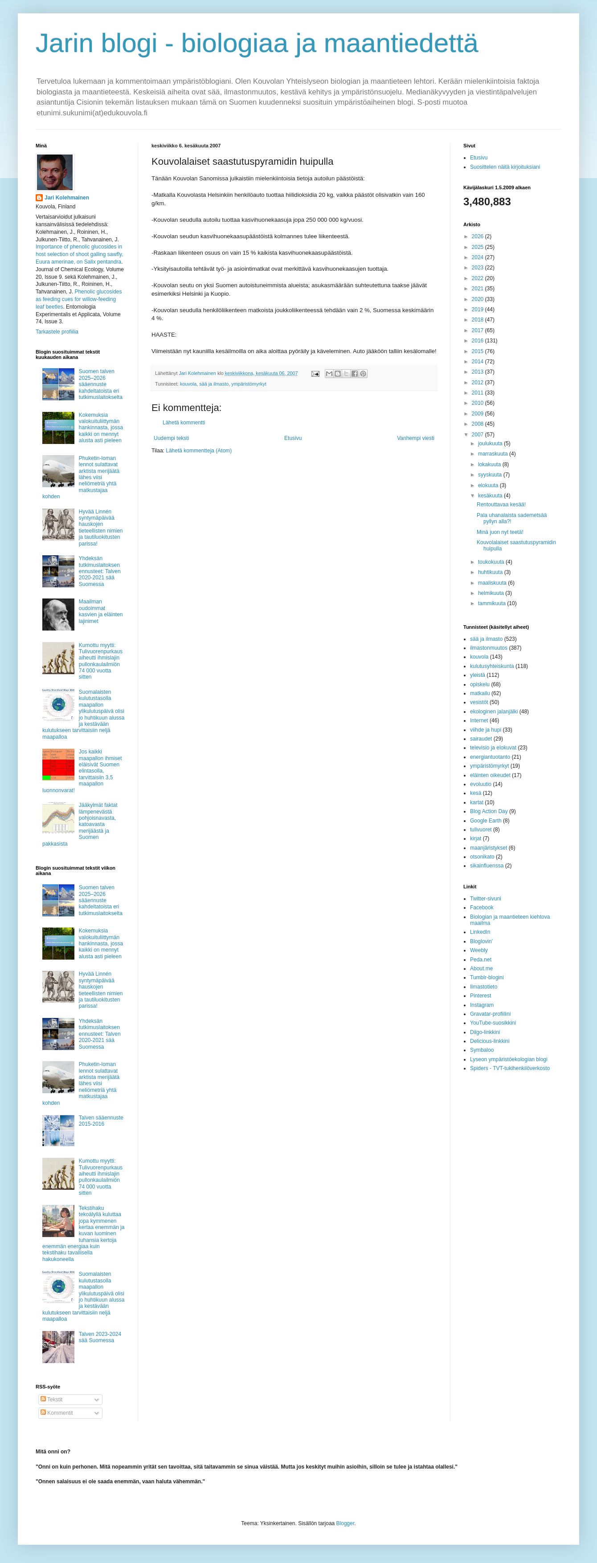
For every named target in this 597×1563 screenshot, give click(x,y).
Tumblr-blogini (487, 977)
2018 (478, 320)
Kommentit (57, 1413)
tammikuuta (492, 603)
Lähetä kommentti (184, 422)
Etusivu (293, 438)
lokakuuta (490, 464)
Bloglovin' (481, 941)
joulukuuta (491, 443)
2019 (478, 309)
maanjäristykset (488, 848)
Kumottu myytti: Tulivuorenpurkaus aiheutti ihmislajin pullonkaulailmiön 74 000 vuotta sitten (101, 661)
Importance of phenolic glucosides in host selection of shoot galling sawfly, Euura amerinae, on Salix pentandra (79, 254)
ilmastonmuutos (488, 648)
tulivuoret (481, 829)
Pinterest (480, 996)
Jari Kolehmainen (67, 198)
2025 (478, 247)
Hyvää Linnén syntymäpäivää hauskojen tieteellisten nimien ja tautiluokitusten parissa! (101, 528)
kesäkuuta (491, 496)
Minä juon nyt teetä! (500, 532)
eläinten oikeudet (490, 775)
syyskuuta (490, 475)
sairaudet (481, 739)
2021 (478, 288)
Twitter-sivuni (485, 898)
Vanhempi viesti (415, 438)
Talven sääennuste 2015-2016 (101, 1121)
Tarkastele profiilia (57, 332)
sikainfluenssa (486, 866)
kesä (475, 793)
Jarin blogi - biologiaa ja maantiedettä (257, 43)
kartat (476, 802)
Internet (479, 720)
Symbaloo (482, 1050)
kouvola (188, 384)
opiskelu (480, 684)
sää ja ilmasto (214, 384)
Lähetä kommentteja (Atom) (199, 451)
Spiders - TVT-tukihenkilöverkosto (510, 1068)
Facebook (482, 907)
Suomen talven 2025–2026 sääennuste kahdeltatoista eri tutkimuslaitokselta (101, 384)
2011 (478, 393)
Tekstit (51, 1399)
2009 (478, 414)
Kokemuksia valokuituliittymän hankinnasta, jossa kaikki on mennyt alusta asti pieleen (101, 428)
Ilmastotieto (483, 987)
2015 (478, 351)
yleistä (477, 675)
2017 (478, 330)
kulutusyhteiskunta (492, 666)
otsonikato (482, 857)
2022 (478, 278)
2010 (478, 403)
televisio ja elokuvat (493, 748)
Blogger (345, 1523)
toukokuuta (492, 562)
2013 (478, 372)
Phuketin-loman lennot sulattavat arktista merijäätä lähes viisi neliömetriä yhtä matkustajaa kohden (80, 477)
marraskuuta (493, 454)
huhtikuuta (491, 572)
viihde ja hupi (485, 730)
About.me (481, 968)
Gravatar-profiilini (490, 1014)
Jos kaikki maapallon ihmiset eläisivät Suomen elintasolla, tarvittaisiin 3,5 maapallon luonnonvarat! (82, 771)
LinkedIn (480, 932)
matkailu (480, 693)
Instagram (482, 1005)
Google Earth (486, 821)
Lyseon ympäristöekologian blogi (509, 1059)
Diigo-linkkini (485, 1032)
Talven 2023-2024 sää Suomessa (100, 1337)
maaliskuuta (493, 583)
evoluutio (480, 784)
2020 (478, 299)
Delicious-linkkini (490, 1041)
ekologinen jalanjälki (494, 711)
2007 (478, 434)
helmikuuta (491, 593)
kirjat (475, 838)
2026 (478, 236)
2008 (478, 424)
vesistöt (479, 702)
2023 (478, 268)
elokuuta (489, 485)
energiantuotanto (490, 757)
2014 (478, 361)
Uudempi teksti (171, 438)
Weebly (479, 950)
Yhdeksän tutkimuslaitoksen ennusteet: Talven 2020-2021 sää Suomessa (100, 571)
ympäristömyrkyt (248, 384)
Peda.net (480, 960)
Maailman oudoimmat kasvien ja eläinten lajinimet (101, 611)
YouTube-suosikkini (493, 1023)
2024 (478, 257)
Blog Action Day (489, 811)
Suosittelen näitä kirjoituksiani (505, 167)
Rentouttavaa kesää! (501, 504)
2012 (478, 382)
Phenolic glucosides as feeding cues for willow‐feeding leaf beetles (79, 299)
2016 (478, 341)
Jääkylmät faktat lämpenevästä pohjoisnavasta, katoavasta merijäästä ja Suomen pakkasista (80, 824)
